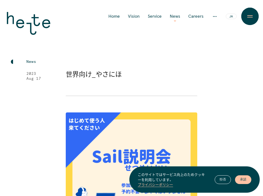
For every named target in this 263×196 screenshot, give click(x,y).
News (175, 16)
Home (114, 16)
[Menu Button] (250, 16)
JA (231, 16)
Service (155, 16)
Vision (134, 16)
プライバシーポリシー (155, 184)
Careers (195, 16)
